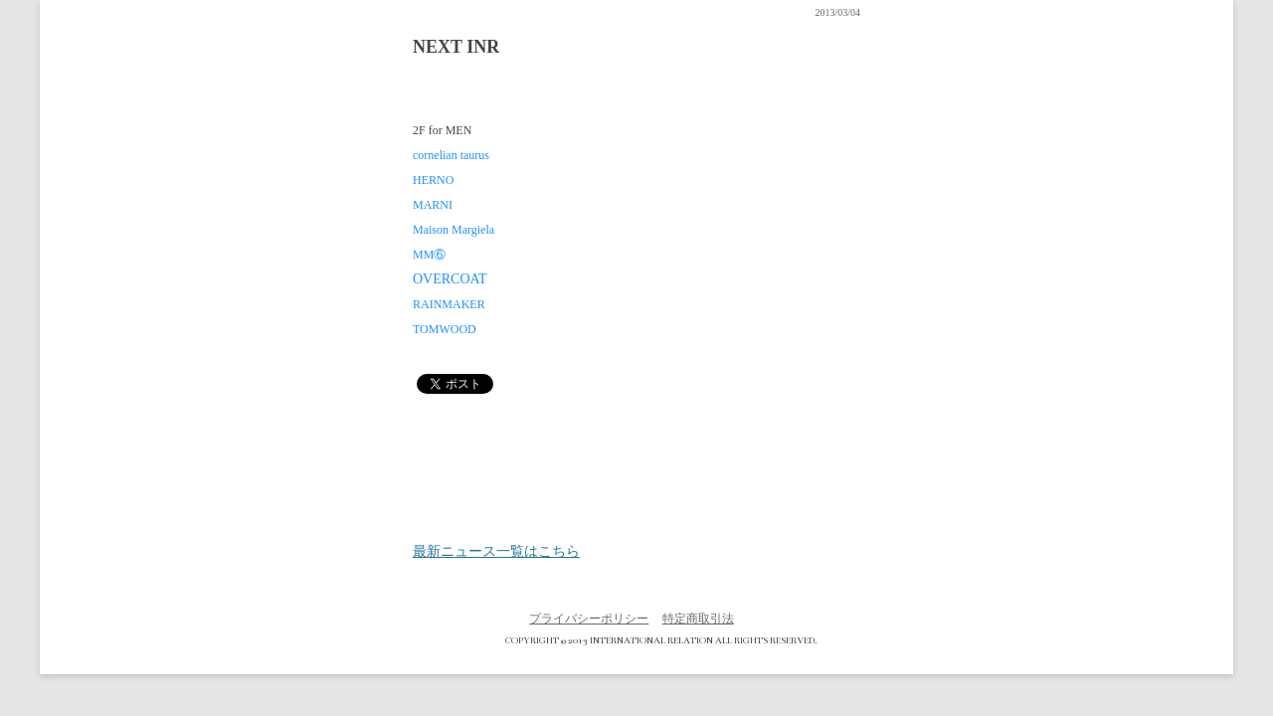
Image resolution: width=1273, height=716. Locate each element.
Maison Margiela (453, 230)
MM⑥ (429, 255)
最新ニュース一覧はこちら (496, 552)
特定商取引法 (698, 619)
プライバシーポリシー (588, 619)
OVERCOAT (450, 278)
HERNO (433, 180)
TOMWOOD (444, 329)
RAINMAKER (449, 304)
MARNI (433, 205)
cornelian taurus (451, 155)
